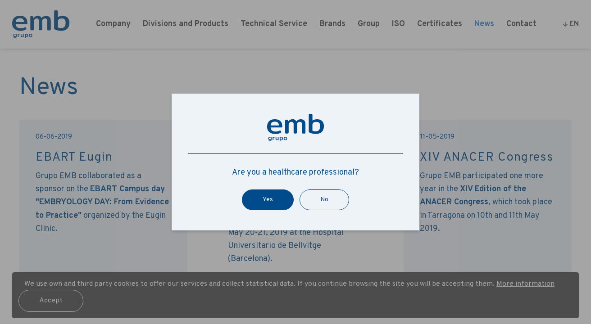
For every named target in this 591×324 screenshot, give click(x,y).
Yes (268, 199)
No (324, 199)
